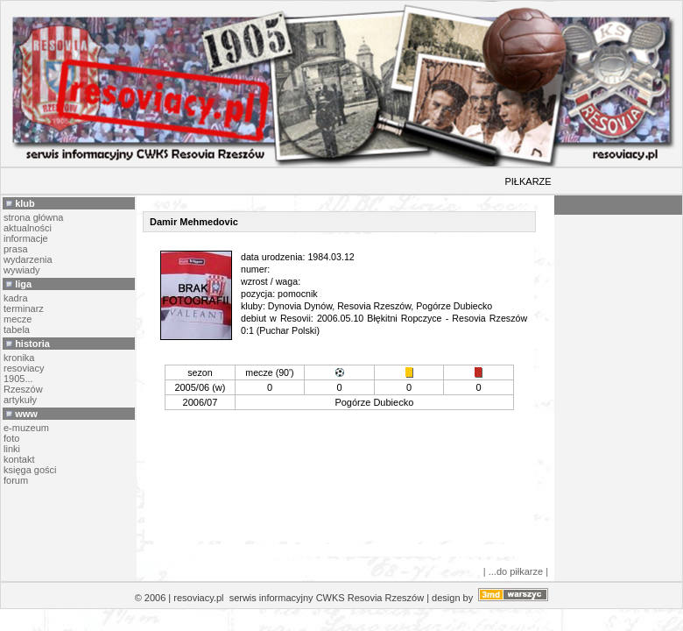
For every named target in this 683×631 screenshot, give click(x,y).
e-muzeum (26, 427)
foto (11, 438)
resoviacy (24, 368)
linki (12, 448)
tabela (17, 329)
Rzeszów (23, 389)
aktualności (28, 228)
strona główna (34, 217)
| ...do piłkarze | (515, 571)
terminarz (24, 308)
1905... (18, 378)
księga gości (30, 469)
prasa (16, 249)
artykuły (20, 399)
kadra (16, 298)
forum (16, 480)
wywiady (22, 270)
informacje (26, 238)
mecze (18, 319)
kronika (19, 357)
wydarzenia (28, 259)
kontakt (19, 459)
